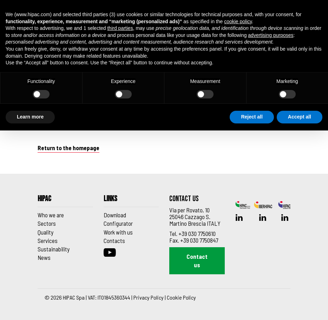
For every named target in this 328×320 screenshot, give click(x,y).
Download (115, 214)
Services (48, 240)
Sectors (47, 223)
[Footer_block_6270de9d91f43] (131, 201)
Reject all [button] (251, 117)
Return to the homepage (68, 147)
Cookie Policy (181, 297)
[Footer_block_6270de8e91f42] (65, 201)
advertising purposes (270, 35)
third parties (120, 28)
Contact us (197, 260)
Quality (45, 232)
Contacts (114, 240)
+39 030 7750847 (199, 240)
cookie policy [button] (238, 21)
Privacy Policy (148, 297)
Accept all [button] (299, 117)
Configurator (118, 223)
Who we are (51, 214)
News (44, 257)
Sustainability (54, 248)
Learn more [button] (30, 117)
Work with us (118, 232)
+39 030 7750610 (197, 233)
